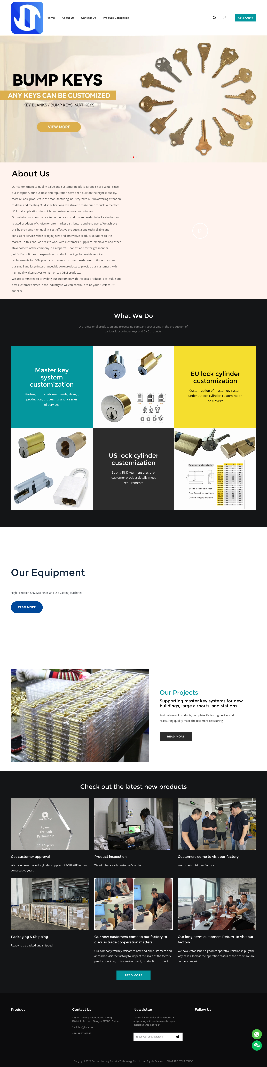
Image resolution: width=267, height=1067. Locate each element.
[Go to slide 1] (130, 157)
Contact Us (88, 17)
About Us (68, 17)
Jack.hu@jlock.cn (82, 1027)
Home (51, 17)
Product (18, 1010)
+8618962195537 (81, 1033)
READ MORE (27, 607)
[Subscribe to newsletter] (177, 1037)
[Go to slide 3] (136, 157)
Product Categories (116, 17)
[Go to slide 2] (133, 157)
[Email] (153, 1037)
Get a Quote (245, 17)
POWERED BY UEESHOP (180, 1061)
